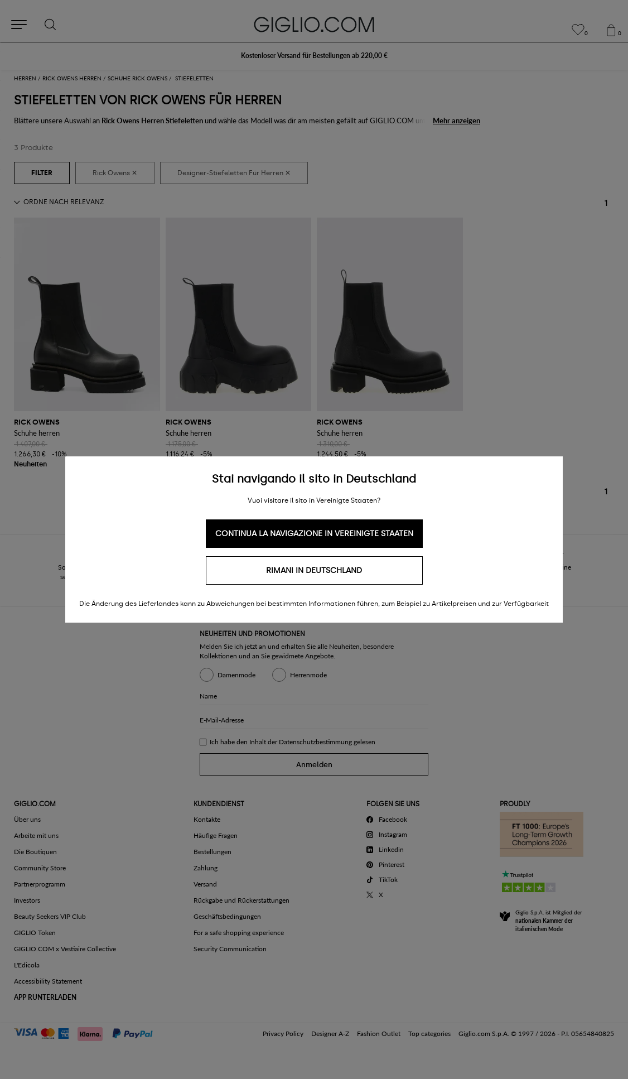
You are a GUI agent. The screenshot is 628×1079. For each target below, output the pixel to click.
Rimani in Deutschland (314, 570)
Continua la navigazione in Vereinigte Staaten (314, 533)
